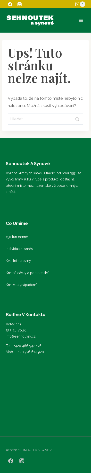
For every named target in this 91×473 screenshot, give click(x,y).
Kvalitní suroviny (18, 261)
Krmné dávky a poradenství (27, 273)
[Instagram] (19, 4)
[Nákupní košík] (80, 4)
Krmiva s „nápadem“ (21, 285)
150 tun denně (17, 237)
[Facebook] (10, 4)
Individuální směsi (19, 249)
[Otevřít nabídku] (80, 20)
